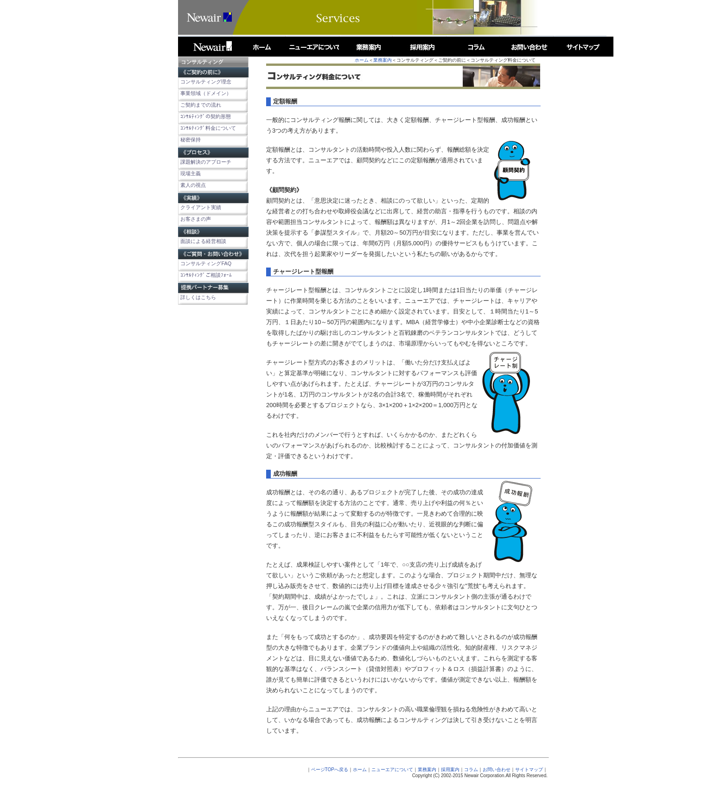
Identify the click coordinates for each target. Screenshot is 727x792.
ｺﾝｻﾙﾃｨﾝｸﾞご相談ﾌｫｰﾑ (206, 275)
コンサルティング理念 (205, 81)
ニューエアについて (392, 769)
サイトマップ (529, 769)
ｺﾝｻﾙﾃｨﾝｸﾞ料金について (208, 128)
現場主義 (190, 173)
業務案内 (382, 60)
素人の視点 (193, 185)
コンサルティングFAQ (205, 263)
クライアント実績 (200, 207)
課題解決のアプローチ (205, 162)
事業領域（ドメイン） (205, 93)
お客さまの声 (195, 219)
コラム (471, 769)
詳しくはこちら (198, 297)
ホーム (362, 60)
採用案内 (450, 769)
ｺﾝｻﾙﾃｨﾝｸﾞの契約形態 (205, 116)
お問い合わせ (496, 769)
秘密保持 (190, 139)
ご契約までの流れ (200, 105)
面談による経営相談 (203, 241)
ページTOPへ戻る (329, 769)
